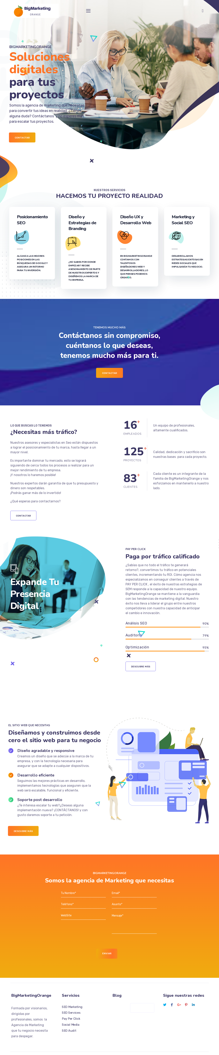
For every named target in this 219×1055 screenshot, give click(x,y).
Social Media (70, 1012)
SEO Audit (69, 1018)
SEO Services (71, 1000)
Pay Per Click (71, 1006)
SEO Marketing (72, 994)
